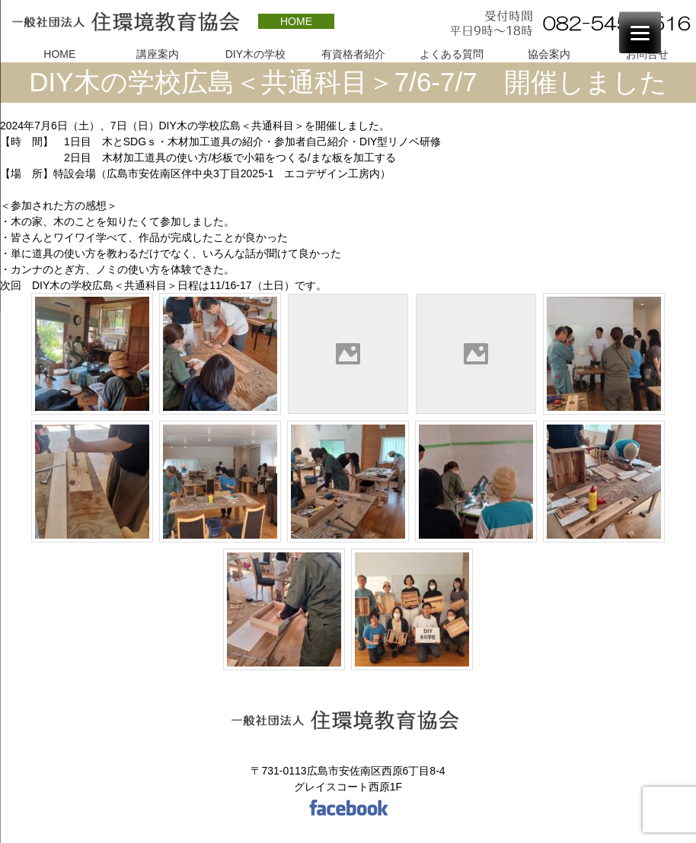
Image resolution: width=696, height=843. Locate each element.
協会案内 (549, 54)
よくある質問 (452, 54)
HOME (296, 21)
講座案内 (157, 54)
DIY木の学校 (255, 54)
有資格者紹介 (353, 54)
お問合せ (647, 54)
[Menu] (640, 32)
